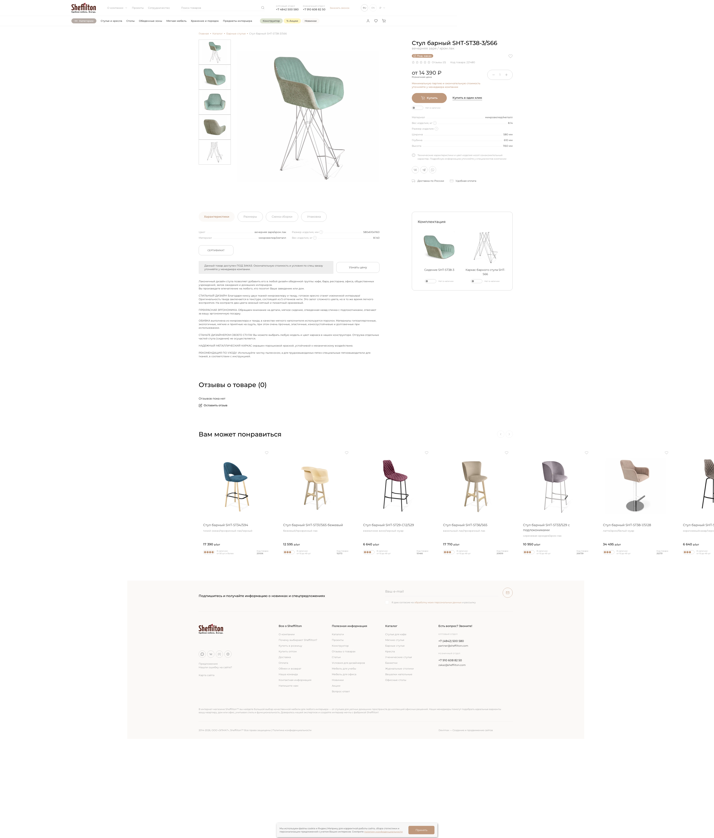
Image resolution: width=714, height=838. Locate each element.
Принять (421, 830)
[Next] (509, 434)
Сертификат (216, 250)
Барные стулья (394, 645)
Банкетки (391, 662)
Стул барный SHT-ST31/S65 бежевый (315, 528)
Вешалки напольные (398, 674)
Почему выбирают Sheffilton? (298, 640)
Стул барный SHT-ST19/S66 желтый (76, 528)
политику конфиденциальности (383, 831)
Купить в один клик (467, 97)
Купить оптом (288, 651)
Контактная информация (295, 680)
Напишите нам (288, 685)
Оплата (283, 662)
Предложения (208, 663)
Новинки (338, 680)
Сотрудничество (159, 7)
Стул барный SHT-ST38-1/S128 (635, 528)
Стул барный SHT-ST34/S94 (235, 528)
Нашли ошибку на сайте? (215, 667)
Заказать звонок (340, 7)
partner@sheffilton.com (453, 645)
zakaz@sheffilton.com (452, 665)
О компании (117, 7)
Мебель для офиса (344, 674)
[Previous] (500, 434)
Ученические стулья (398, 657)
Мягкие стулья (394, 640)
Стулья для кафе (395, 634)
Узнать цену (358, 267)
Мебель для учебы (344, 668)
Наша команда (288, 674)
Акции (336, 685)
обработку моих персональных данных (438, 602)
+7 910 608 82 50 (314, 9)
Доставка (285, 657)
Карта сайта (206, 675)
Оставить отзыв (213, 405)
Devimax (444, 730)
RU (364, 7)
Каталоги (338, 634)
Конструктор (340, 645)
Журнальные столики (399, 668)
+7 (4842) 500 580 (451, 641)
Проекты (138, 7)
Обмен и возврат (290, 668)
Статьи (336, 657)
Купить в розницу (290, 645)
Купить (429, 98)
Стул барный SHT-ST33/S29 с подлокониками (555, 530)
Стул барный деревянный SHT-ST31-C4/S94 (155, 530)
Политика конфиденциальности (291, 730)
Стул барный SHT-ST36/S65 (475, 528)
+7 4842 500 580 (287, 9)
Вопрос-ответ (341, 691)
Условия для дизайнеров (348, 662)
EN (373, 7)
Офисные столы (395, 680)
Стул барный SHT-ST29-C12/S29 (395, 528)
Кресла (390, 651)
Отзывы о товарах (343, 651)
